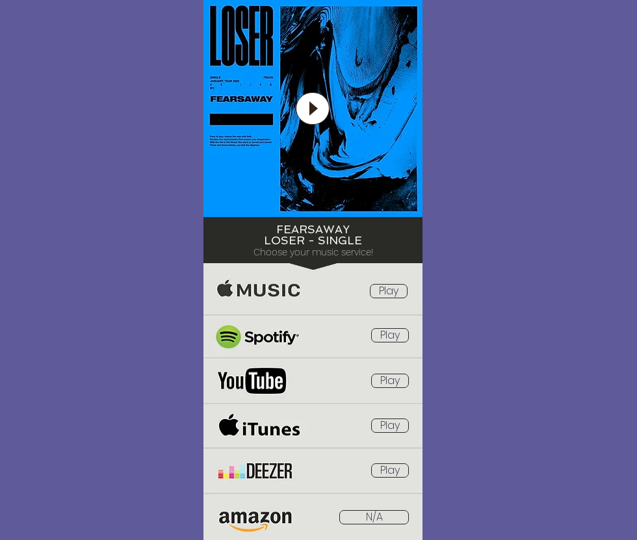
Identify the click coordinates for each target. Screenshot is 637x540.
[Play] (312, 108)
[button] (374, 517)
